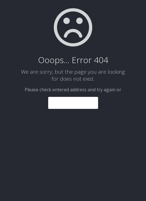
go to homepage (73, 103)
